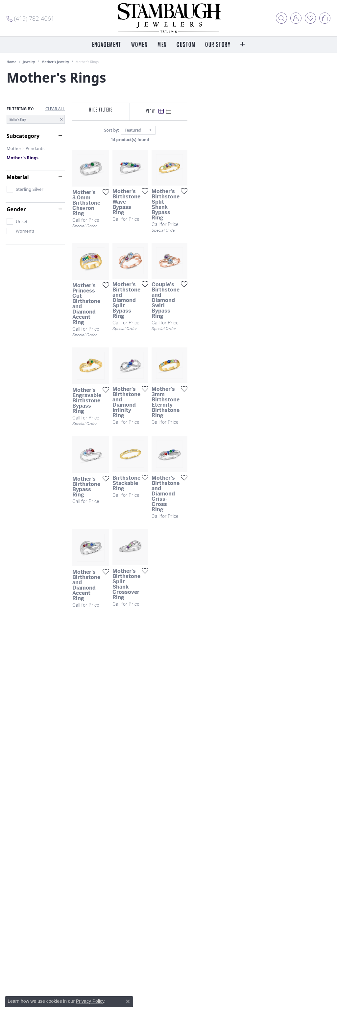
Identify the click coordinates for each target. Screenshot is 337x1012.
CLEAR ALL (55, 109)
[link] (30, 18)
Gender (16, 209)
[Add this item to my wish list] (151, 239)
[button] (281, 18)
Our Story (217, 45)
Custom (186, 45)
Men (162, 45)
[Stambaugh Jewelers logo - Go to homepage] (168, 18)
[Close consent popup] (128, 1001)
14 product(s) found (201, 139)
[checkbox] (25, 189)
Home (11, 62)
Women (139, 45)
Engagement (106, 45)
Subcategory (23, 136)
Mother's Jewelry (55, 62)
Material (18, 177)
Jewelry (29, 62)
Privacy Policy (90, 1001)
